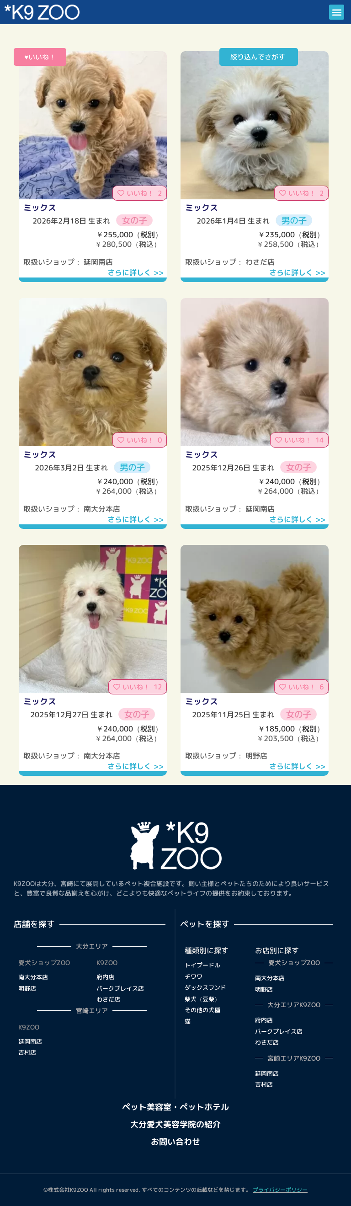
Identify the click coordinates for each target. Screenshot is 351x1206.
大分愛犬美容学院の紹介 (175, 1124)
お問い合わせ (175, 1141)
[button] (336, 12)
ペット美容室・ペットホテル (175, 1107)
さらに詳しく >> (135, 272)
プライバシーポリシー (280, 1190)
